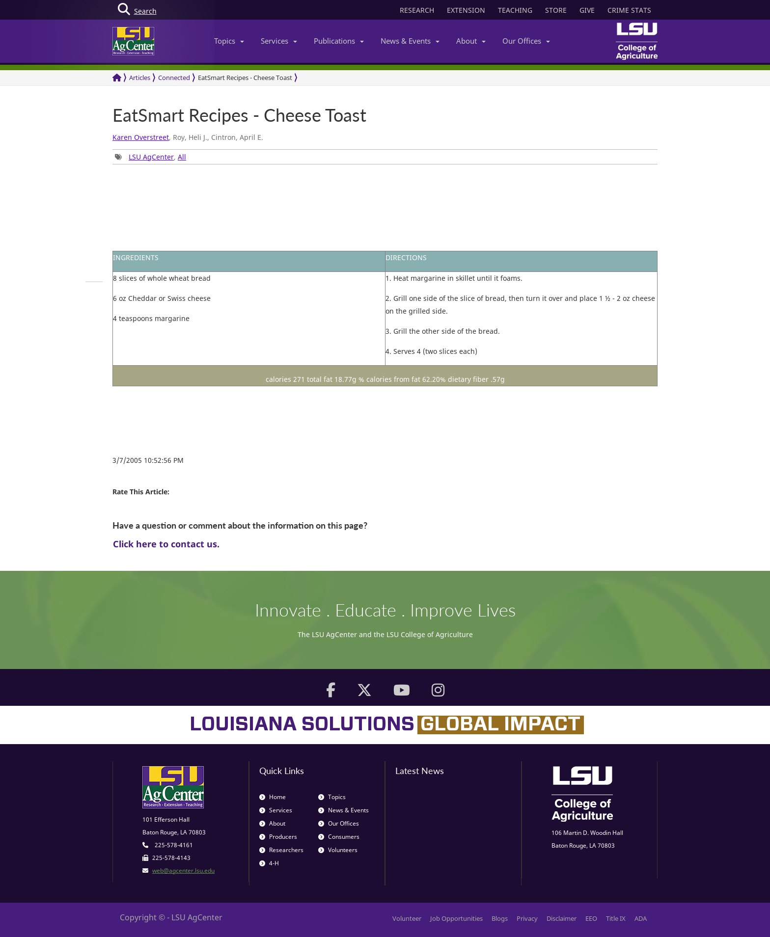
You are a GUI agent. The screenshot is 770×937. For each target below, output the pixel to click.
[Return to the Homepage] (116, 78)
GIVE (587, 10)
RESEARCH (417, 10)
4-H (269, 863)
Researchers (281, 850)
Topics (229, 41)
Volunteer (406, 918)
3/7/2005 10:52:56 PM (148, 460)
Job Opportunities (456, 918)
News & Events (410, 41)
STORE (556, 10)
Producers (278, 836)
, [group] (150, 156)
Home (272, 797)
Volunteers (338, 850)
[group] (94, 281)
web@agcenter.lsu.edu (183, 870)
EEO (591, 918)
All (182, 156)
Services (279, 41)
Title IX (616, 918)
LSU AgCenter (151, 156)
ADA (640, 918)
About (471, 41)
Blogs (500, 918)
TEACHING (515, 10)
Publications (339, 41)
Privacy (527, 918)
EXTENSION (466, 10)
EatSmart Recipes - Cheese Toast (245, 77)
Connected (174, 77)
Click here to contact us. (166, 544)
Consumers (338, 836)
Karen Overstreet (140, 137)
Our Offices (526, 41)
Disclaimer (562, 918)
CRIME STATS (629, 10)
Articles (139, 77)
